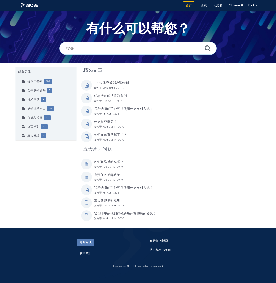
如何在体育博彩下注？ (110, 135)
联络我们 (86, 253)
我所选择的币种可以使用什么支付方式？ (123, 109)
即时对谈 (86, 242)
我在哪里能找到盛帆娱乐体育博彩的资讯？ (125, 214)
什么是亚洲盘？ (105, 122)
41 (44, 126)
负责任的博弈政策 (107, 175)
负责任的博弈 (159, 240)
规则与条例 (35, 81)
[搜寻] (138, 48)
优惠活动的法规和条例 (110, 96)
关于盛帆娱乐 (36, 90)
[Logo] (30, 5)
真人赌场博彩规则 (107, 201)
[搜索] (207, 48)
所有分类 (24, 72)
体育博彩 (33, 126)
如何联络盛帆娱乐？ (109, 162)
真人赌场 (33, 136)
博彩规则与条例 (160, 250)
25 (50, 108)
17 (47, 117)
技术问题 (33, 99)
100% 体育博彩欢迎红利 (111, 83)
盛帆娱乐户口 (36, 108)
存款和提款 (35, 117)
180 (48, 81)
